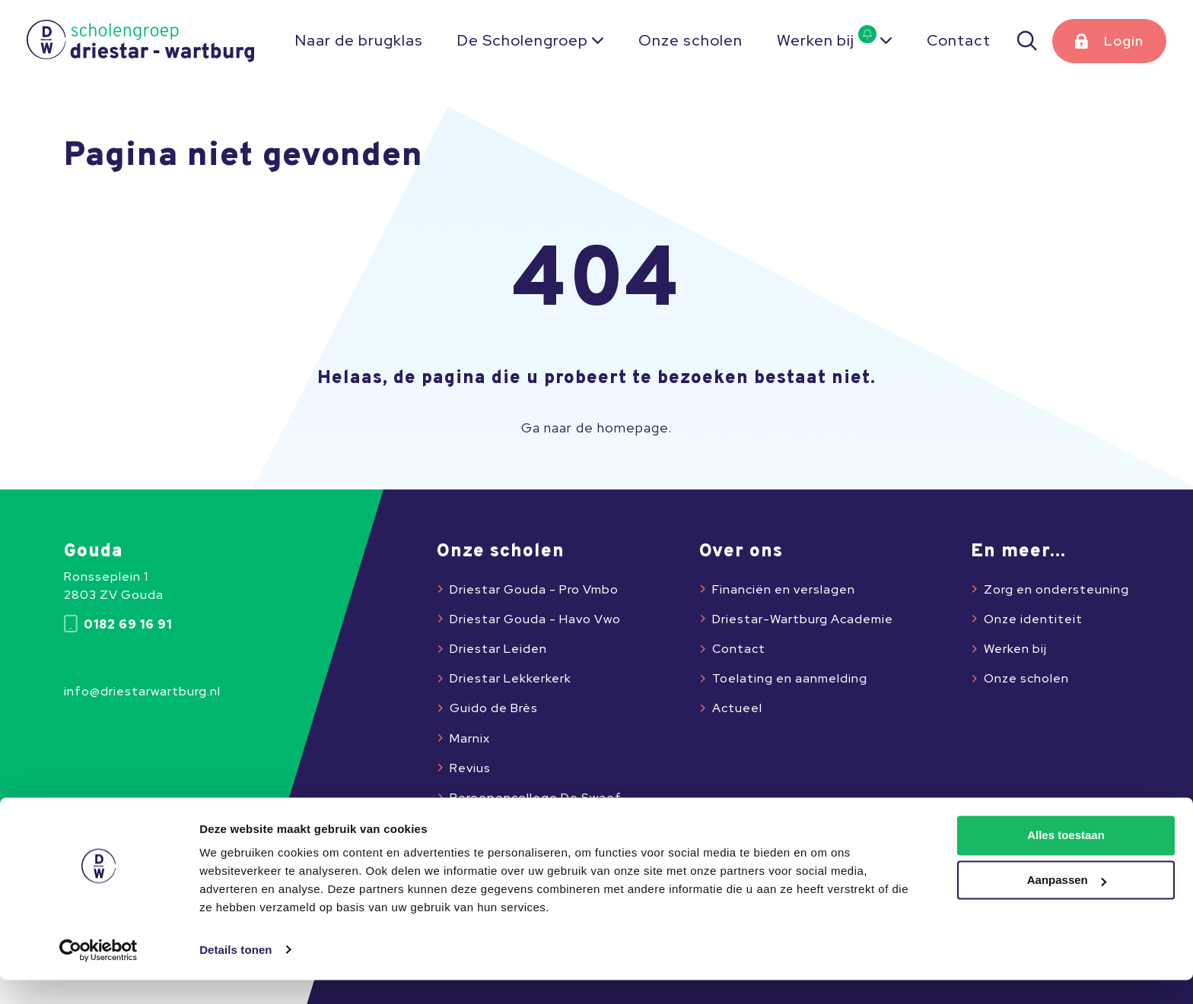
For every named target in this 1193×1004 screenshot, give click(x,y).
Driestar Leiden (498, 649)
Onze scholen (690, 40)
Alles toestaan (1066, 860)
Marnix (470, 738)
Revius (470, 768)
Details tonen (235, 974)
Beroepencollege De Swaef (536, 798)
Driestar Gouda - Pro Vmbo (534, 589)
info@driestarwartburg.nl (142, 691)
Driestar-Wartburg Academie (802, 619)
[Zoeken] (1028, 41)
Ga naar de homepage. (596, 428)
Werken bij (826, 40)
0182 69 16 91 (118, 624)
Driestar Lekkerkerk (510, 678)
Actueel (737, 708)
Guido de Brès (494, 708)
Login (1124, 40)
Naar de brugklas (359, 40)
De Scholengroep (522, 40)
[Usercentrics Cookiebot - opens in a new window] (98, 974)
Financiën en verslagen (783, 589)
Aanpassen (1066, 904)
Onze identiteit (1033, 619)
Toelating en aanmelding (789, 678)
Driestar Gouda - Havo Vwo (535, 619)
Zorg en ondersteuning (1056, 589)
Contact (959, 40)
